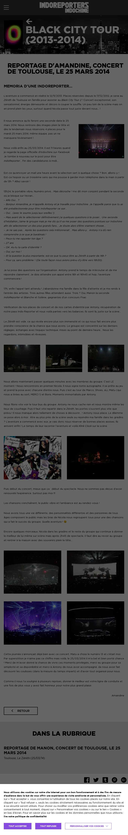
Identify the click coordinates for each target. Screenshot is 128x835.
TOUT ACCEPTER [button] (18, 826)
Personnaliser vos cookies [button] (87, 826)
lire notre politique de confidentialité (25, 816)
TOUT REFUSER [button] (48, 826)
